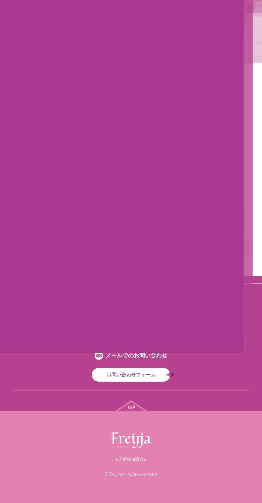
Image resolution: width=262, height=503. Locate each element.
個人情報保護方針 (131, 459)
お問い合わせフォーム (131, 374)
